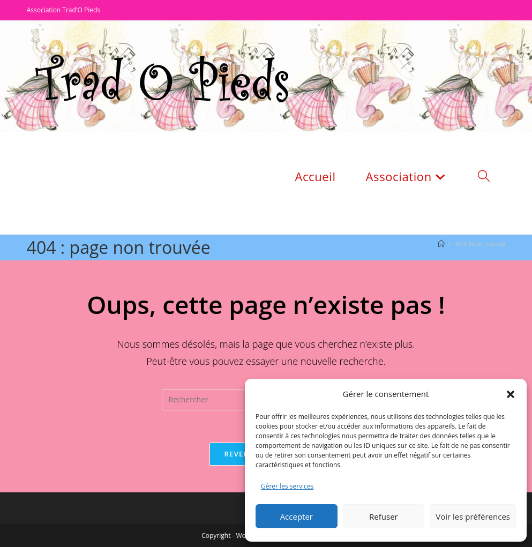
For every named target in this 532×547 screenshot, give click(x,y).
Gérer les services (287, 486)
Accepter (296, 516)
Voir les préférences (473, 516)
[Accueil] (441, 244)
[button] (510, 394)
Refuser (383, 516)
